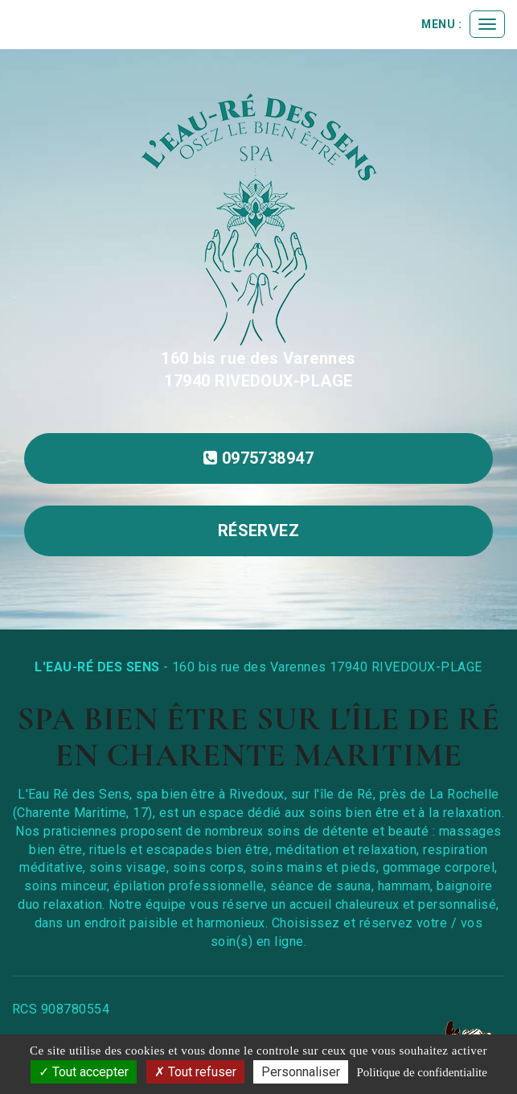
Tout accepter (84, 1072)
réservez (259, 530)
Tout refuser (195, 1072)
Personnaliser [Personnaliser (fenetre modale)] (300, 1072)
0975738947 (258, 458)
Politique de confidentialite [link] (421, 1072)
